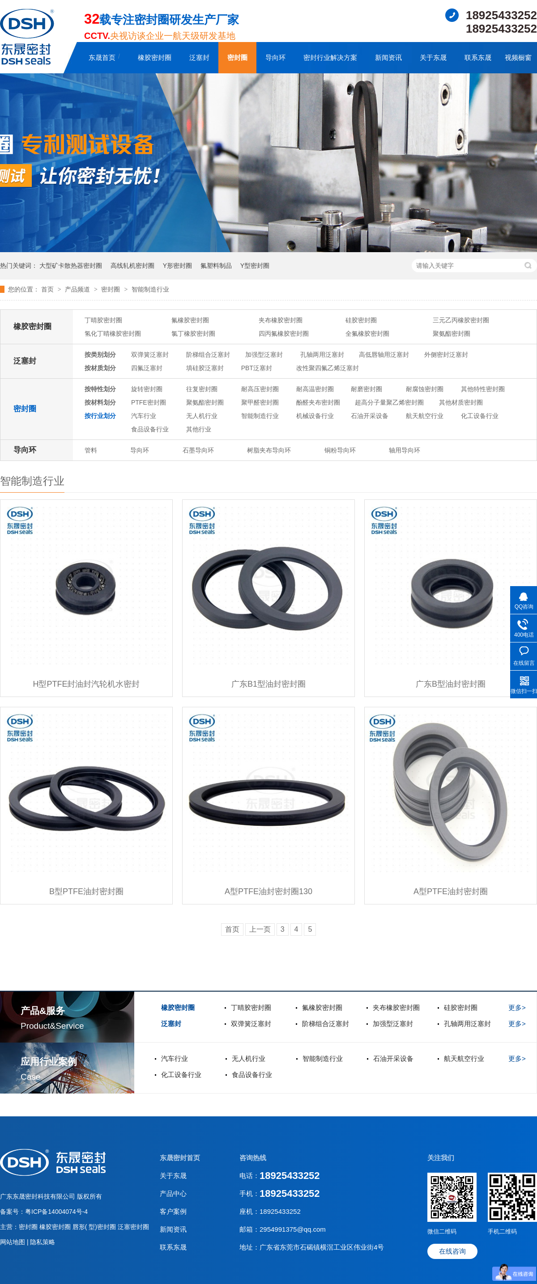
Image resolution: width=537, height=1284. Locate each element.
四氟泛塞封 (146, 368)
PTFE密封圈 (148, 402)
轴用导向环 (404, 450)
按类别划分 (100, 354)
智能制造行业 (150, 289)
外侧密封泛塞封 (446, 354)
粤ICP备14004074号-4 (56, 1211)
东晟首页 (102, 57)
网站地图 (13, 1242)
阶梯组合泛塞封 (208, 354)
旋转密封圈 (146, 389)
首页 (48, 289)
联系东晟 (478, 57)
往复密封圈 (201, 389)
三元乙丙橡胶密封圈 (461, 320)
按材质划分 (100, 368)
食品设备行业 (150, 429)
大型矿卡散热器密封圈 (70, 265)
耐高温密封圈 (315, 389)
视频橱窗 (518, 57)
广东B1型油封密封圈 (268, 684)
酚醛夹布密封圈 (318, 402)
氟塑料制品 (216, 265)
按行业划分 (100, 415)
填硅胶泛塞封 (205, 368)
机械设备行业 (315, 415)
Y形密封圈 (177, 265)
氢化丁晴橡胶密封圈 (113, 333)
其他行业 (198, 429)
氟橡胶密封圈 (190, 320)
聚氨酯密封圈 (451, 333)
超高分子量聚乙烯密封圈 (389, 402)
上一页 (260, 929)
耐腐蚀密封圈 (424, 389)
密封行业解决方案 (330, 57)
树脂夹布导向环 (269, 450)
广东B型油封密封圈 (451, 684)
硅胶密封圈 (361, 320)
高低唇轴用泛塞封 (384, 354)
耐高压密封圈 (260, 389)
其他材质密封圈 (461, 402)
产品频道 (78, 289)
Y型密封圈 (254, 265)
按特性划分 (100, 389)
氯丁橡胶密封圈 (193, 333)
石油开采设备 (369, 415)
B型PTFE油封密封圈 (86, 891)
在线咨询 (452, 1251)
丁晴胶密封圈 (103, 320)
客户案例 (173, 1211)
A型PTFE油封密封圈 (450, 891)
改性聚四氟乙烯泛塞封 (327, 368)
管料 (91, 450)
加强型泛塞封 (264, 354)
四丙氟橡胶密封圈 (284, 333)
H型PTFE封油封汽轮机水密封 (86, 684)
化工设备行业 (480, 415)
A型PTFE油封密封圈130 (268, 891)
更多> (517, 1007)
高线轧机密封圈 (132, 265)
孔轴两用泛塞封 (322, 354)
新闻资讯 (388, 57)
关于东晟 (433, 57)
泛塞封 (199, 57)
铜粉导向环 (340, 450)
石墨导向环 (198, 450)
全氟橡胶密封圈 (367, 333)
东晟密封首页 (180, 1158)
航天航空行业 (424, 415)
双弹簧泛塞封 (150, 354)
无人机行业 (201, 415)
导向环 (275, 57)
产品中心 (173, 1193)
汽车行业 (143, 415)
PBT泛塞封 (256, 368)
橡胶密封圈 (154, 57)
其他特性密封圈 (483, 389)
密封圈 (237, 57)
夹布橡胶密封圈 (281, 320)
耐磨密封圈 (366, 389)
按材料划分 (100, 402)
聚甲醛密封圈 (260, 402)
